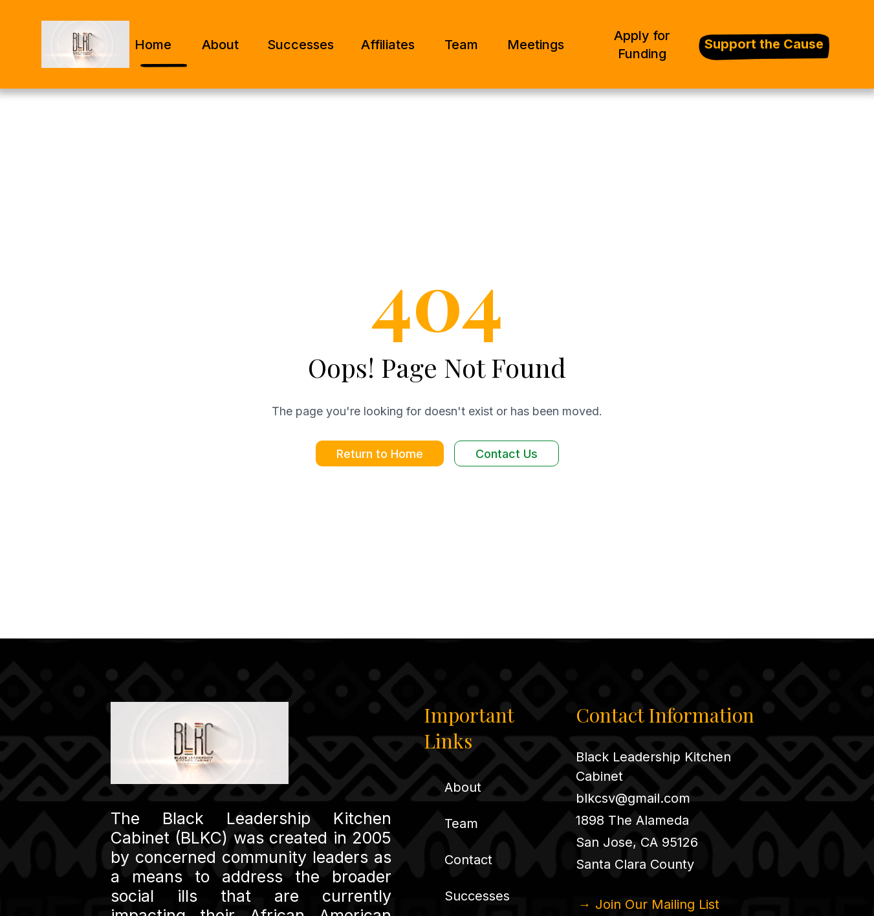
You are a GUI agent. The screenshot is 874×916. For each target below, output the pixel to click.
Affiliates (388, 44)
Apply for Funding (642, 44)
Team (461, 44)
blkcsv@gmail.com (633, 798)
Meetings (535, 44)
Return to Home (379, 454)
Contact (468, 859)
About (220, 44)
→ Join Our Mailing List (648, 904)
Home (153, 44)
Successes (300, 44)
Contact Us (506, 454)
